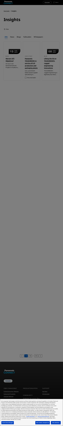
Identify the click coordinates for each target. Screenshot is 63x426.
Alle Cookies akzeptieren (42, 422)
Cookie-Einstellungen (7, 422)
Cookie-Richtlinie (30, 416)
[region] (31, 412)
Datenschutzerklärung (43, 416)
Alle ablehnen (55, 422)
